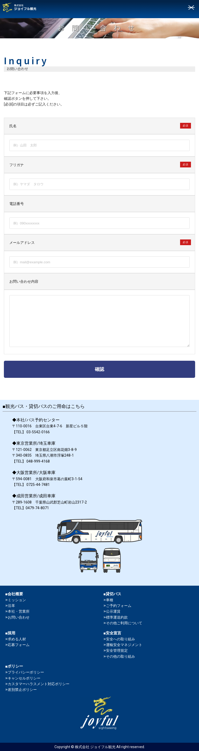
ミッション (17, 600)
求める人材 (17, 639)
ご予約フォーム (118, 606)
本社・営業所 (19, 611)
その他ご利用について (124, 623)
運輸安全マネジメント (124, 645)
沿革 (11, 606)
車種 (109, 600)
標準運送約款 (117, 617)
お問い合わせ (19, 617)
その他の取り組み (120, 656)
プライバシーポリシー (26, 672)
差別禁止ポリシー (22, 690)
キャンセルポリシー (24, 678)
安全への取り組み (120, 639)
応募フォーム (19, 645)
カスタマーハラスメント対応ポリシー (38, 684)
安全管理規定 (117, 650)
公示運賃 (113, 611)
